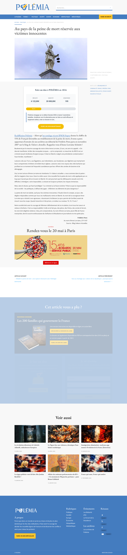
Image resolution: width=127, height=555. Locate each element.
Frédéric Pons (106, 88)
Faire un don (105, 17)
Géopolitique (65, 17)
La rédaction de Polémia (104, 72)
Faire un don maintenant (51, 126)
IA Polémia (18, 17)
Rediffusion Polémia (23, 135)
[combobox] (84, 8)
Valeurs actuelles (95, 94)
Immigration (94, 91)
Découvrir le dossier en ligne (61, 335)
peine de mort (107, 91)
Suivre (104, 518)
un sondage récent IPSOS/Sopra (56, 135)
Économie (56, 17)
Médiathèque (76, 17)
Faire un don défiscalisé (25, 536)
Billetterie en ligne (51, 263)
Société (42, 17)
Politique (35, 17)
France (100, 88)
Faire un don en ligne (59, 346)
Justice (100, 91)
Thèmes (25, 17)
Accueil (17, 22)
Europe (48, 17)
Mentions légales (107, 552)
